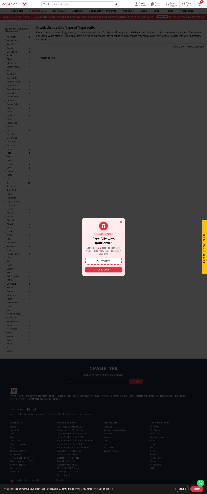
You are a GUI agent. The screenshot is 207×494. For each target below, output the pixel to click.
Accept (196, 489)
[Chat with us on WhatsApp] (200, 483)
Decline (182, 489)
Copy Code (103, 269)
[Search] (77, 4)
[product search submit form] (116, 4)
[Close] (121, 222)
